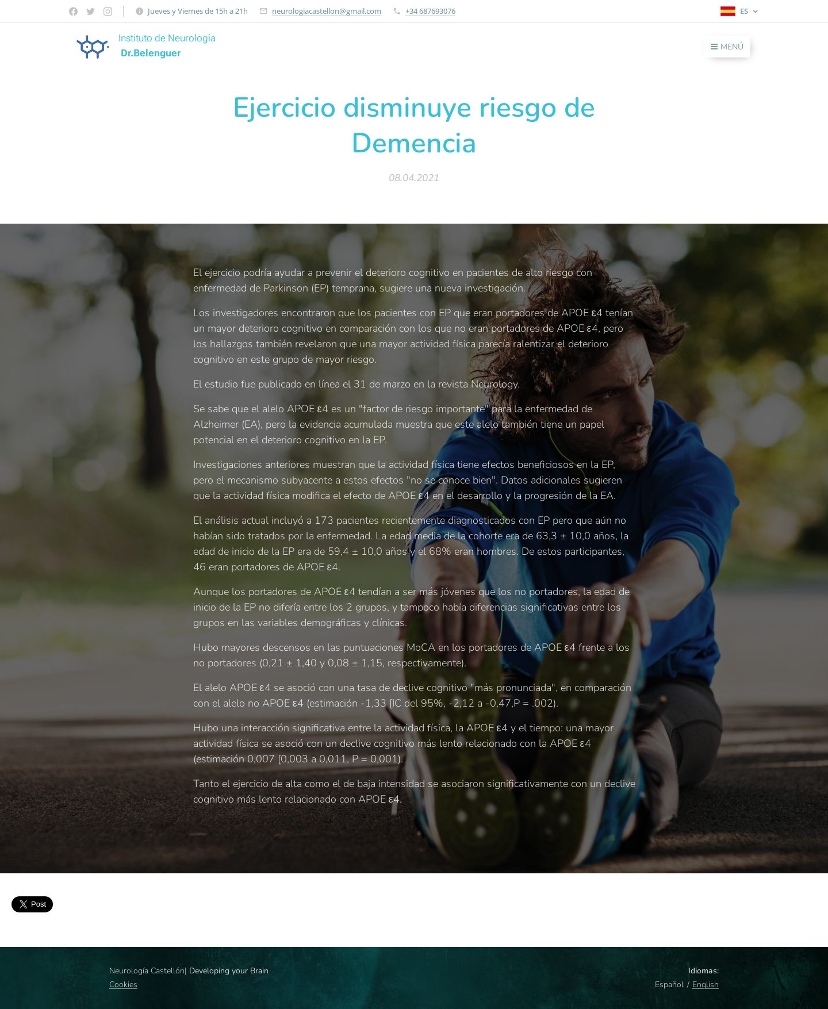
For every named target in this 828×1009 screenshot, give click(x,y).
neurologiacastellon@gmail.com (326, 11)
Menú (727, 46)
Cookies (123, 984)
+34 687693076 (430, 11)
